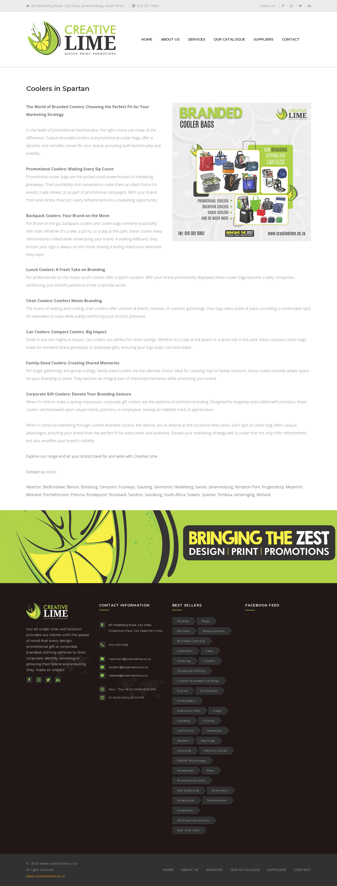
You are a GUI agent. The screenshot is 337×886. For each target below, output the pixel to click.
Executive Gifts (188, 710)
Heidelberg (183, 487)
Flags (217, 710)
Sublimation (217, 800)
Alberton (33, 487)
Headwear (214, 730)
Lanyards (184, 750)
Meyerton (294, 487)
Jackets (183, 740)
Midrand (33, 494)
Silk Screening (188, 790)
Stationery (220, 790)
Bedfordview (54, 487)
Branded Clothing (191, 641)
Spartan (209, 494)
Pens (210, 770)
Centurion (108, 487)
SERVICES (196, 39)
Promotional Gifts (191, 780)
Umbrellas (185, 810)
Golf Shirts (185, 730)
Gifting (208, 720)
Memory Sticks (215, 750)
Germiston (163, 487)
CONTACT (291, 39)
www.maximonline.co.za (45, 876)
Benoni (73, 487)
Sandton (135, 494)
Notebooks (185, 770)
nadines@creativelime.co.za (128, 675)
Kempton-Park (247, 487)
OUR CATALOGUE (229, 39)
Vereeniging (244, 494)
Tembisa (225, 494)
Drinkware (208, 691)
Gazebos (184, 720)
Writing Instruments (193, 820)
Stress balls (185, 800)
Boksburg (89, 487)
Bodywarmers (214, 631)
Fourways (127, 487)
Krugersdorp (273, 487)
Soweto (193, 494)
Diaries (182, 691)
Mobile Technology (191, 760)
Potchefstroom (56, 494)
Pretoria (77, 494)
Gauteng (144, 487)
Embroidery (186, 700)
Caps (209, 651)
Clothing (184, 661)
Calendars (184, 651)
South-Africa (174, 494)
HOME (146, 39)
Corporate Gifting (191, 671)
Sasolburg (153, 494)
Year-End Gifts (188, 830)
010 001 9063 (118, 645)
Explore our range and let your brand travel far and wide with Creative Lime (91, 456)
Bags (205, 621)
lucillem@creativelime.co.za (128, 667)
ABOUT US (170, 39)
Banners (183, 631)
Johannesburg (221, 487)
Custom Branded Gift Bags (198, 681)
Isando (201, 487)
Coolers (209, 661)
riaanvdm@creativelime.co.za (130, 659)
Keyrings (208, 740)
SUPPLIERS (263, 39)
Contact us (35, 471)
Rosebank (117, 494)
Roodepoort (96, 494)
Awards (183, 621)
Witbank (263, 494)
